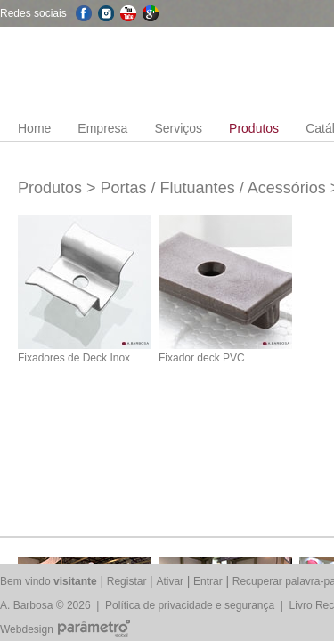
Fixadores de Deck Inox (74, 358)
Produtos (254, 128)
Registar (127, 581)
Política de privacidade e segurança (189, 605)
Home (34, 128)
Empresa (102, 128)
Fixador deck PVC (202, 358)
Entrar (208, 581)
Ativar (169, 581)
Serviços (178, 128)
